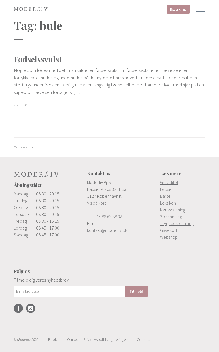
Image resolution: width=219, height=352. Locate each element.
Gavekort (168, 230)
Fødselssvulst (38, 59)
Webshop (169, 237)
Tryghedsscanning (177, 223)
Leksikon (168, 203)
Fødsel (166, 189)
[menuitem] (182, 182)
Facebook (18, 308)
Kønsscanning (172, 210)
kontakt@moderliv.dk (107, 230)
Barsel (166, 196)
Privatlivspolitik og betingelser (107, 339)
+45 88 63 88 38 (108, 216)
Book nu (178, 9)
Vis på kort (96, 203)
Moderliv (31, 9)
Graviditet (169, 182)
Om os (72, 339)
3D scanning (171, 216)
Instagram (30, 308)
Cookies (143, 339)
